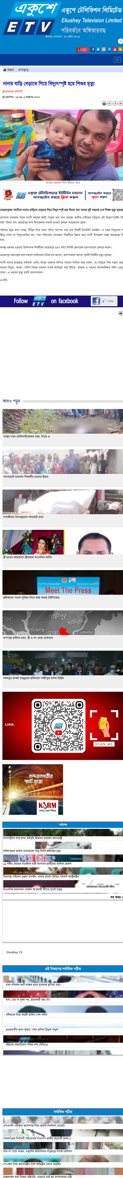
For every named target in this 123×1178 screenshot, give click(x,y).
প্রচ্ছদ (8, 70)
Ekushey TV (14, 952)
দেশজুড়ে (23, 70)
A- (110, 103)
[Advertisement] (60, 360)
